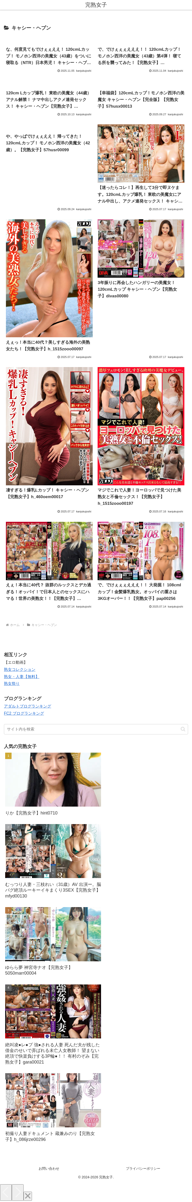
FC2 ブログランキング (24, 713)
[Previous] (6, 1192)
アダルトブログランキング (27, 706)
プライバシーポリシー (143, 1168)
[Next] (18, 1192)
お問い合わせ (49, 1168)
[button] (183, 729)
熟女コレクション (19, 669)
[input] (96, 729)
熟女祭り (12, 683)
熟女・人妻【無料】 (21, 677)
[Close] (28, 1196)
